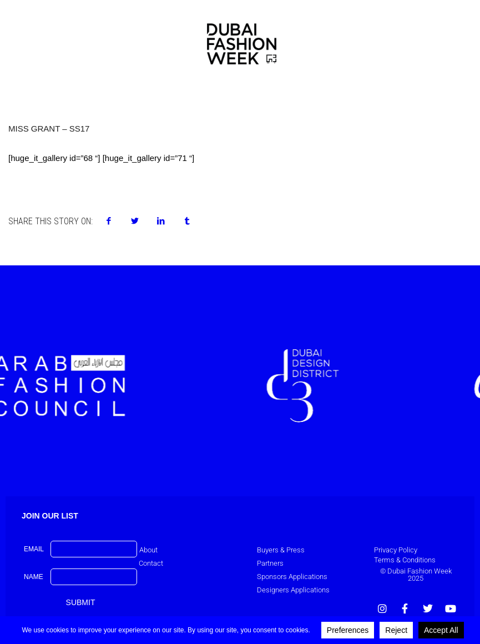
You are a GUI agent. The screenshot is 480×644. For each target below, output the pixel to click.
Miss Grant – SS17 (48, 128)
